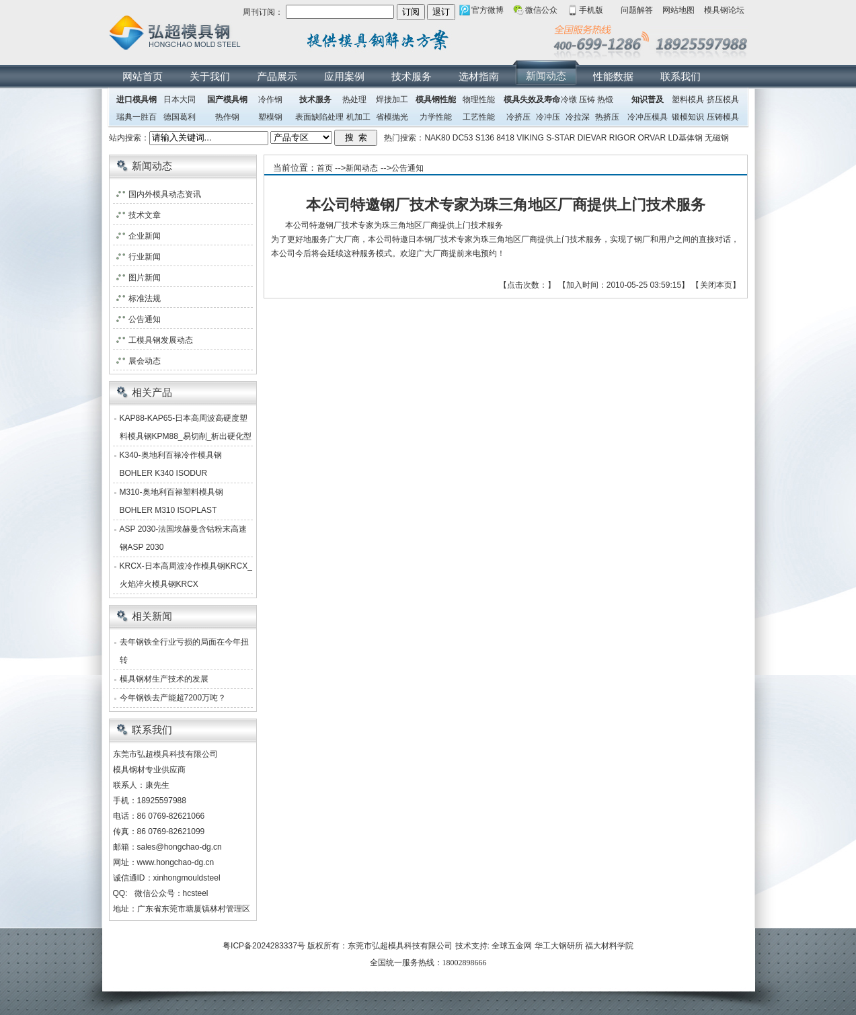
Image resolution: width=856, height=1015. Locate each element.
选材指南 (479, 76)
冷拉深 (578, 117)
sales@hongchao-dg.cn (179, 847)
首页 (325, 168)
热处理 (354, 99)
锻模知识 (688, 117)
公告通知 (407, 168)
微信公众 (541, 10)
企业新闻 (144, 236)
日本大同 (179, 99)
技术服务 (411, 76)
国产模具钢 (227, 99)
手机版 (591, 10)
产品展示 (277, 76)
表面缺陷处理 (319, 117)
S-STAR (560, 138)
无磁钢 (717, 138)
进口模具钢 (136, 99)
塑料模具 (688, 99)
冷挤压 (518, 117)
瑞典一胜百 (136, 117)
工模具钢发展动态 (160, 340)
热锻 (605, 99)
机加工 (358, 117)
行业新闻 (144, 256)
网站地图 (678, 10)
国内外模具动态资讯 (164, 194)
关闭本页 (716, 285)
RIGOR (622, 138)
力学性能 (436, 117)
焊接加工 (392, 99)
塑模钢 (270, 117)
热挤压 (607, 117)
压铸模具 (723, 117)
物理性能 (479, 99)
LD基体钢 (685, 138)
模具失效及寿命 (532, 99)
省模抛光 (392, 117)
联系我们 (680, 76)
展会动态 (144, 361)
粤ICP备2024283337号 (264, 945)
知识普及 (647, 99)
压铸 (587, 99)
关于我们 (210, 76)
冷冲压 (548, 117)
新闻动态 (546, 75)
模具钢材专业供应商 (149, 769)
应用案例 (344, 76)
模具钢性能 (436, 99)
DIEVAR (592, 138)
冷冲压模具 (647, 117)
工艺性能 (479, 117)
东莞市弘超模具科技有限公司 (400, 945)
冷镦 (569, 99)
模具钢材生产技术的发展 (164, 679)
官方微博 (487, 10)
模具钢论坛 (724, 10)
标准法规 (144, 298)
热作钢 (227, 117)
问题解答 (637, 10)
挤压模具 (723, 99)
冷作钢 (270, 99)
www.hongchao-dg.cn (176, 862)
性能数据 (613, 76)
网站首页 (142, 76)
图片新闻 (144, 277)
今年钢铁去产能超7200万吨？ (173, 697)
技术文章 (144, 215)
